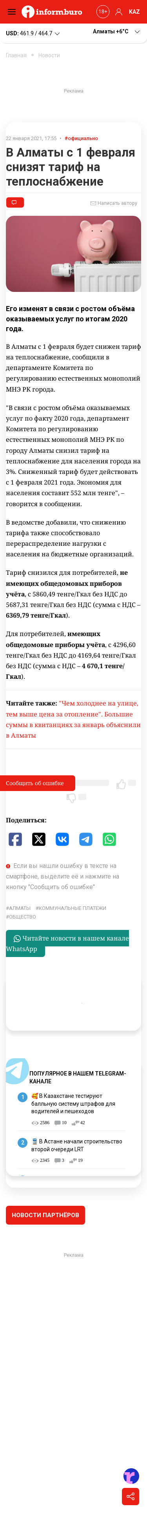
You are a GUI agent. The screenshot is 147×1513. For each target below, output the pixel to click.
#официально (81, 138)
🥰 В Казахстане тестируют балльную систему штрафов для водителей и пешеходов (73, 1103)
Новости (49, 55)
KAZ (134, 12)
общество (22, 917)
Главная (16, 55)
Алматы (20, 908)
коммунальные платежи (72, 908)
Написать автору (113, 203)
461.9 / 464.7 (33, 34)
